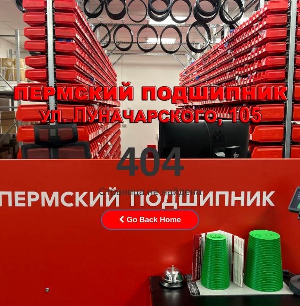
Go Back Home (150, 219)
